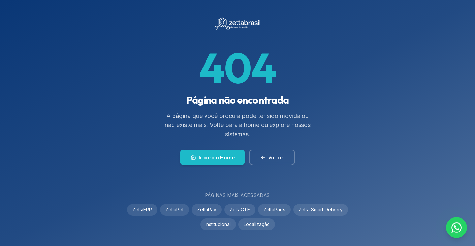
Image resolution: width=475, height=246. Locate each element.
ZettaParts (274, 209)
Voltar (272, 157)
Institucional (218, 224)
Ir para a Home (213, 157)
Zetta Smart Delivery (321, 209)
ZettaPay (206, 209)
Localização (257, 224)
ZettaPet (174, 209)
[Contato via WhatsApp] (456, 227)
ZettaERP (142, 209)
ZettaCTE (240, 209)
